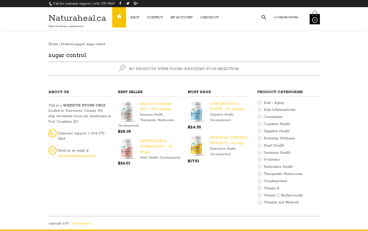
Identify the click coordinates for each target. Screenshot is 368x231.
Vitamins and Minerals (281, 202)
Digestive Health (221, 114)
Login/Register (286, 17)
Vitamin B (271, 188)
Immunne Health (151, 114)
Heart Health (149, 157)
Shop (135, 17)
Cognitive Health (277, 124)
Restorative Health (223, 149)
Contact (155, 17)
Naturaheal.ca (77, 18)
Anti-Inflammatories (279, 110)
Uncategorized (128, 125)
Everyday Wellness (279, 138)
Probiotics (272, 160)
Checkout (209, 17)
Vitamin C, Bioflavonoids (283, 195)
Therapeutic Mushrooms (157, 120)
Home (53, 44)
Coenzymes (273, 117)
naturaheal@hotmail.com (77, 156)
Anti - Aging (274, 103)
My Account (182, 17)
